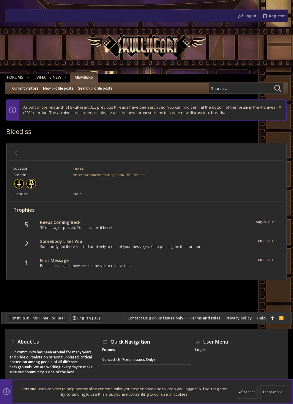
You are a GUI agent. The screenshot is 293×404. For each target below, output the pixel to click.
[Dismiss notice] (275, 107)
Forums (108, 349)
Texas (81, 168)
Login (200, 349)
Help (257, 318)
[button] (30, 77)
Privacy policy (235, 318)
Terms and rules (201, 318)
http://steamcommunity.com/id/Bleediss (112, 174)
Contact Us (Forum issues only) (152, 318)
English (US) (89, 318)
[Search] (246, 88)
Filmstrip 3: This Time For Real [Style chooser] (40, 318)
